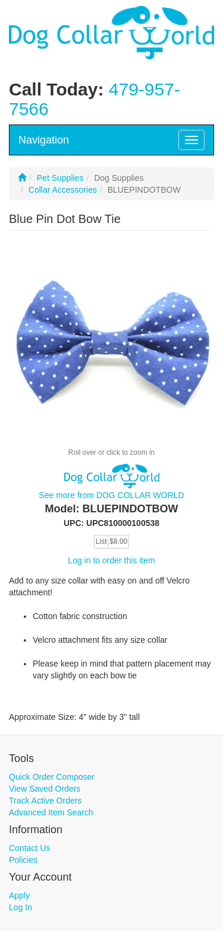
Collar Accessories (63, 190)
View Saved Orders (44, 788)
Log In (20, 907)
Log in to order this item (111, 560)
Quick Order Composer (52, 777)
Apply (19, 895)
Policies (23, 860)
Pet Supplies (60, 178)
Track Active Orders (45, 800)
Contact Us (29, 848)
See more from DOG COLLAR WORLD (111, 495)
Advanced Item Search (51, 812)
